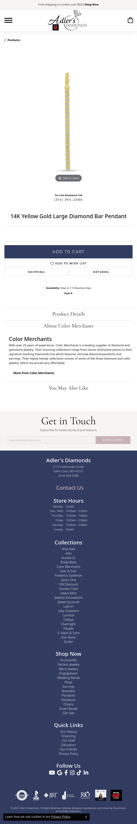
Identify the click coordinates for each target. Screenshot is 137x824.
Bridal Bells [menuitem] (69, 562)
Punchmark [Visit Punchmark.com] (119, 808)
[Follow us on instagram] (72, 772)
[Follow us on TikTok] (79, 772)
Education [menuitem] (68, 745)
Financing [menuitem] (68, 736)
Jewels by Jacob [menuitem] (68, 602)
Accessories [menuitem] (68, 660)
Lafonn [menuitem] (68, 606)
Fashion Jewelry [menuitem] (69, 664)
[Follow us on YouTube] (52, 772)
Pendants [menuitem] (68, 695)
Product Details (68, 314)
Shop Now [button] (92, 4)
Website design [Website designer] (70, 808)
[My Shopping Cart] (130, 20)
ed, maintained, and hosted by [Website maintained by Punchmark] (96, 808)
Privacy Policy (60, 816)
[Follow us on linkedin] (86, 772)
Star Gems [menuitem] (68, 637)
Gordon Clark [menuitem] (68, 588)
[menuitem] (22, 795)
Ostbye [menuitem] (69, 619)
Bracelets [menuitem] (68, 691)
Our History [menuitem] (68, 731)
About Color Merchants (68, 326)
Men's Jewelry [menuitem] (68, 669)
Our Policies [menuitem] (68, 749)
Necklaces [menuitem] (68, 700)
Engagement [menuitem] (68, 673)
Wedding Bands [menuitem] (68, 678)
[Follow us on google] (59, 772)
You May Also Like (68, 388)
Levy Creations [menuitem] (68, 610)
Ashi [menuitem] (68, 553)
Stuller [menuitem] (68, 641)
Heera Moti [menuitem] (68, 593)
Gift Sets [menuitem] (68, 713)
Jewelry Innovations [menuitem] (69, 597)
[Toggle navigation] (8, 20)
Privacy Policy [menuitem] (68, 754)
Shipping (36, 272)
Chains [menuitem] (68, 704)
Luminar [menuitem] (68, 615)
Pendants (14, 40)
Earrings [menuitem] (68, 686)
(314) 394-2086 (68, 200)
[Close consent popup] (86, 817)
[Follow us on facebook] (66, 772)
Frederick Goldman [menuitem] (68, 575)
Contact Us (69, 487)
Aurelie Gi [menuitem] (68, 557)
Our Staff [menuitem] (68, 740)
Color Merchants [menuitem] (69, 566)
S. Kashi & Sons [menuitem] (68, 633)
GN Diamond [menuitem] (68, 584)
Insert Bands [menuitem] (68, 709)
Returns (101, 272)
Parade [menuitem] (69, 628)
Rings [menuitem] (69, 682)
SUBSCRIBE (113, 440)
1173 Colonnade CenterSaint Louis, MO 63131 (69, 471)
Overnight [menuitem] (68, 624)
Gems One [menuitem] (68, 580)
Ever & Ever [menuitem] (68, 571)
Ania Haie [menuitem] (68, 549)
